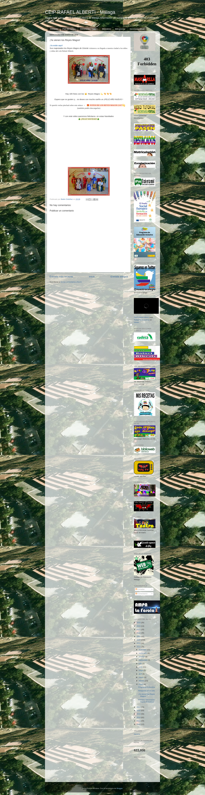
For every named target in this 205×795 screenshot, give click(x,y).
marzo (141, 677)
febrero (142, 681)
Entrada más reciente (61, 276)
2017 (139, 707)
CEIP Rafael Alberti (141, 317)
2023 (139, 629)
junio (141, 667)
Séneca (137, 734)
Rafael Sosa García (141, 320)
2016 (139, 710)
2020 (139, 640)
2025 (139, 623)
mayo (141, 670)
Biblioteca (106, 29)
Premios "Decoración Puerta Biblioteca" (146, 701)
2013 (139, 721)
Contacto (54, 29)
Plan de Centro (69, 29)
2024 (139, 626)
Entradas (140, 589)
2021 (139, 636)
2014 (139, 717)
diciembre (143, 650)
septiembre (143, 660)
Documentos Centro (88, 29)
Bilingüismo (120, 29)
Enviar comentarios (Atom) (71, 282)
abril (141, 674)
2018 (139, 647)
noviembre (143, 653)
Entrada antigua (119, 276)
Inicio (92, 276)
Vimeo (136, 322)
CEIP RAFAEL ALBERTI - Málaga (80, 12)
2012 (139, 724)
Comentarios (141, 594)
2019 (139, 643)
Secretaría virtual (137, 29)
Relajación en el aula (146, 691)
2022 (139, 633)
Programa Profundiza (146, 687)
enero (141, 684)
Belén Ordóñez (67, 199)
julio (140, 664)
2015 (139, 714)
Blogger (120, 788)
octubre (142, 657)
